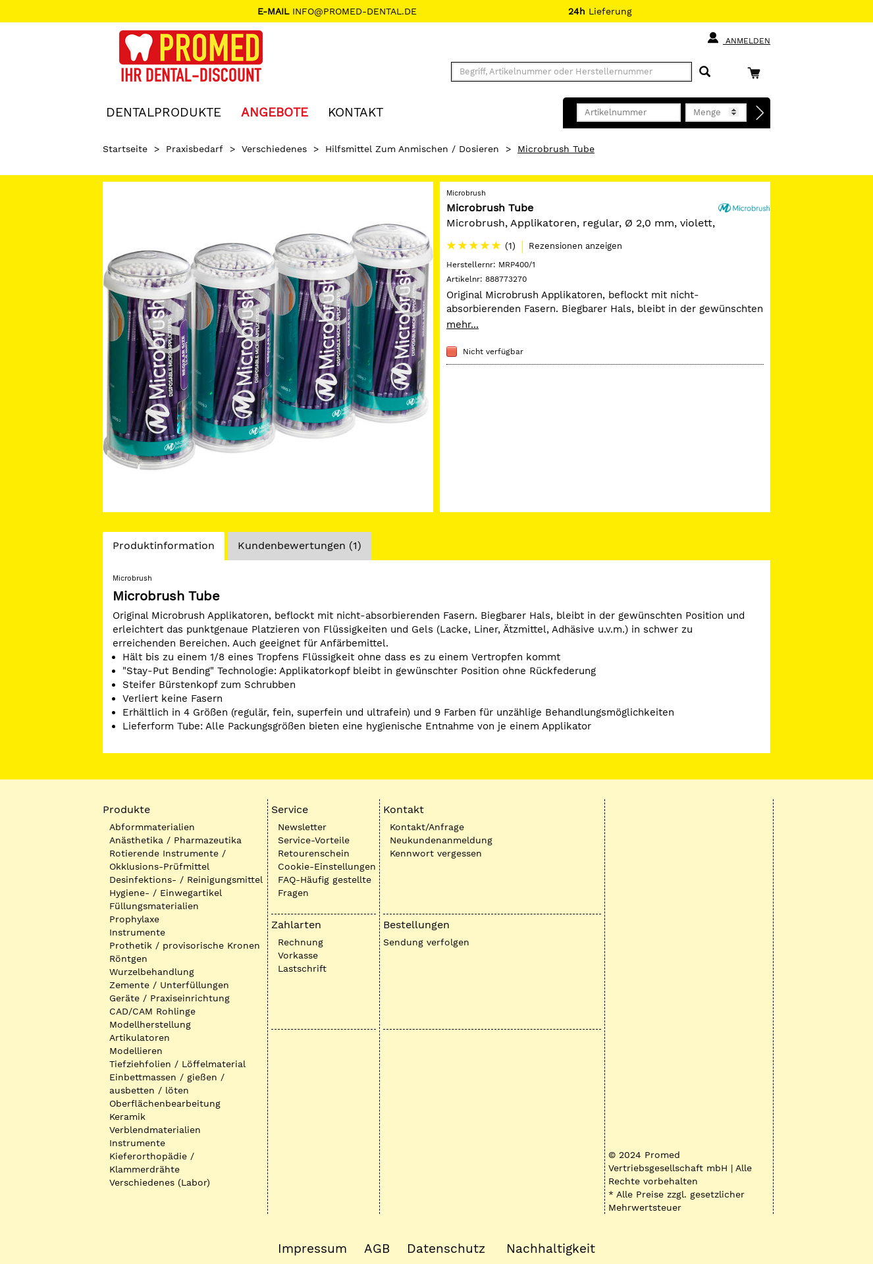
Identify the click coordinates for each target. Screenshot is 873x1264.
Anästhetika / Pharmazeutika (175, 840)
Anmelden (738, 38)
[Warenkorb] (757, 73)
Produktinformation (163, 549)
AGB (377, 1249)
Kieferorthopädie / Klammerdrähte (151, 1162)
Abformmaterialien (152, 827)
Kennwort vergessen (436, 853)
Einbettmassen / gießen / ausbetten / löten (167, 1083)
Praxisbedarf (194, 149)
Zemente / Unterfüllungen (169, 985)
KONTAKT (355, 111)
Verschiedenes (274, 149)
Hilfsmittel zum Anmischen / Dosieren (412, 149)
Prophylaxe (134, 919)
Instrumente (137, 932)
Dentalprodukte (163, 111)
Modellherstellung (150, 1024)
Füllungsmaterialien (154, 906)
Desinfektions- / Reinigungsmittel (186, 879)
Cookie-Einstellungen (327, 866)
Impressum (312, 1249)
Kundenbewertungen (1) (299, 545)
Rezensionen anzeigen (575, 246)
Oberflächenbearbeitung (165, 1103)
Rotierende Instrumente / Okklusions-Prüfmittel (167, 860)
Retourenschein (314, 853)
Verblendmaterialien (155, 1129)
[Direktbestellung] (760, 113)
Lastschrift (302, 968)
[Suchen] (704, 72)
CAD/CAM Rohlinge (152, 1011)
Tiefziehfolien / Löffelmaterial (177, 1064)
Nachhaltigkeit (550, 1249)
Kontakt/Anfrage (427, 827)
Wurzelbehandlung (151, 971)
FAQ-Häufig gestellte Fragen (324, 886)
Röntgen (128, 958)
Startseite (125, 149)
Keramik (127, 1116)
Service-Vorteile (314, 840)
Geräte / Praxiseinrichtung (169, 998)
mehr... (462, 324)
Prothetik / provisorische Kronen (184, 945)
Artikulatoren (139, 1037)
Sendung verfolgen (426, 942)
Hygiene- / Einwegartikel (165, 892)
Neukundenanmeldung (441, 840)
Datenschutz (446, 1249)
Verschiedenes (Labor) (159, 1182)
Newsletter (302, 827)
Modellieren (136, 1050)
